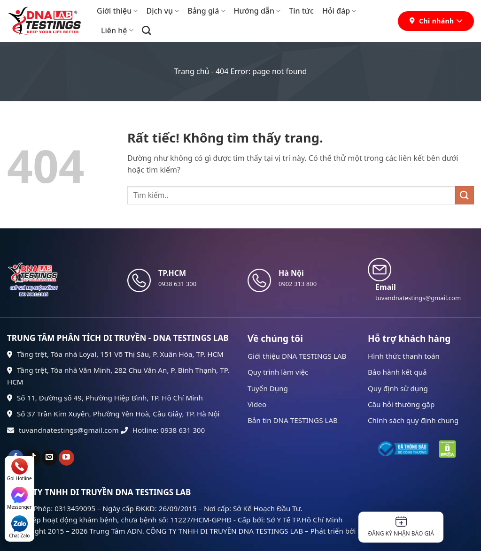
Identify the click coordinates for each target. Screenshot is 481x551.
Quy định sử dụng (398, 388)
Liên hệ (117, 30)
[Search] (146, 30)
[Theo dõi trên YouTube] (66, 458)
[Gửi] (464, 195)
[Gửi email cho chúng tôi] (49, 458)
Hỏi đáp (339, 11)
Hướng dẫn (257, 11)
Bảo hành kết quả (397, 372)
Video (257, 404)
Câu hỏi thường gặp (401, 404)
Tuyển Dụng (268, 388)
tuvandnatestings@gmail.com (63, 430)
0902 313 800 (298, 283)
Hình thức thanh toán (404, 356)
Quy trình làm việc (278, 372)
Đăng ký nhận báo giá (401, 526)
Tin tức (301, 11)
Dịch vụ (162, 11)
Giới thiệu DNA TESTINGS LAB (297, 356)
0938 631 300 (177, 283)
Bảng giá (206, 11)
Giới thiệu (117, 11)
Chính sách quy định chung (413, 420)
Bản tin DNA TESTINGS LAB (293, 420)
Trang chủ (191, 71)
